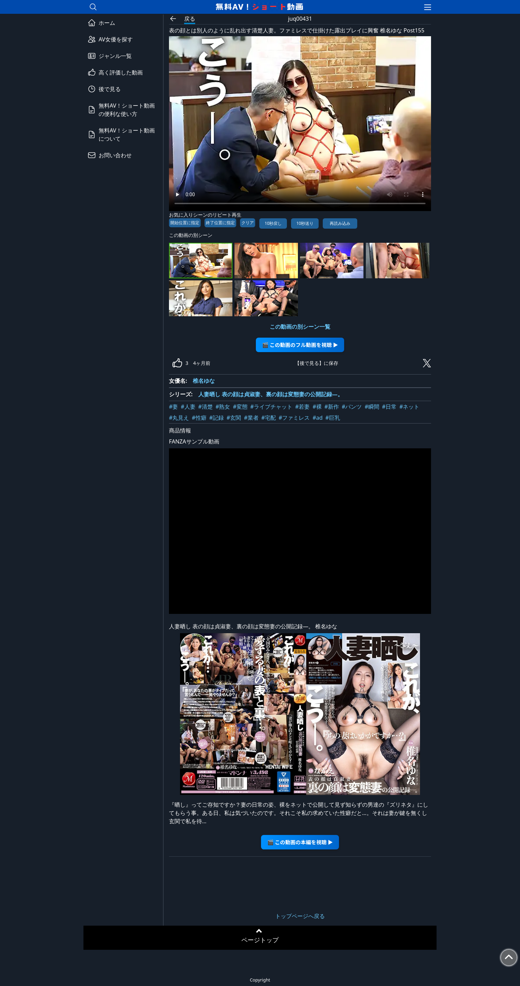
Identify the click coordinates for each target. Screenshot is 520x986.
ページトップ (260, 940)
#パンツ (352, 406)
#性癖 (199, 417)
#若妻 (302, 406)
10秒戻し (273, 223)
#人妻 (188, 406)
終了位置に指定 (220, 223)
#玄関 (234, 417)
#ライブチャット (271, 406)
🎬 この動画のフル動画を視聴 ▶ (300, 344)
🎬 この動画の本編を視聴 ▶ (300, 842)
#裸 (316, 406)
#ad (317, 417)
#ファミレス (294, 417)
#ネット (409, 406)
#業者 (251, 417)
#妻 (173, 406)
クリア (247, 223)
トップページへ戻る (300, 916)
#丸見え (179, 417)
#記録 (216, 417)
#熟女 (223, 406)
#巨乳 (333, 417)
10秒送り (304, 223)
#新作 (331, 406)
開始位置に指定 (184, 223)
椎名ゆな (204, 381)
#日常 (389, 406)
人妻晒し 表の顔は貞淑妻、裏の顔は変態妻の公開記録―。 (270, 394)
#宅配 (268, 417)
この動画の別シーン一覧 (300, 326)
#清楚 (205, 406)
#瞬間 (371, 406)
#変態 (240, 406)
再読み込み (340, 223)
